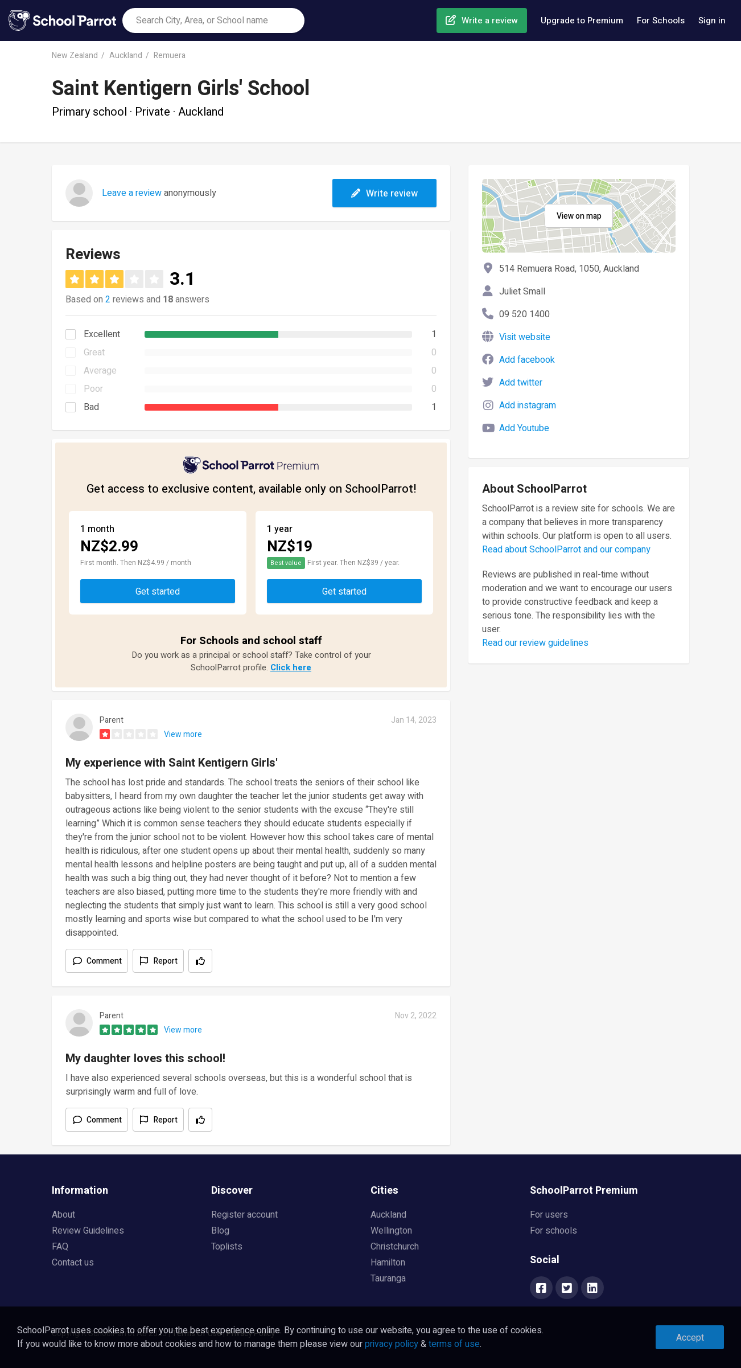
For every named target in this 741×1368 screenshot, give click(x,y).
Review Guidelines (88, 1231)
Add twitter (520, 383)
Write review (384, 193)
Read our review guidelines (535, 643)
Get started (157, 592)
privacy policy (391, 1344)
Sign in (712, 20)
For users (549, 1215)
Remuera (170, 56)
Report (166, 961)
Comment (104, 961)
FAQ (60, 1247)
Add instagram (527, 405)
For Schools (661, 20)
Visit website (524, 337)
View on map (579, 216)
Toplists (226, 1247)
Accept (690, 1338)
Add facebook (527, 360)
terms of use (454, 1344)
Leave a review (132, 193)
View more (183, 734)
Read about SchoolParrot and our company (566, 549)
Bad (91, 407)
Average (100, 371)
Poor (93, 389)
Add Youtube (524, 428)
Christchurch (394, 1247)
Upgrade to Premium (582, 20)
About (63, 1215)
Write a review (490, 20)
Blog (220, 1231)
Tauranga (388, 1278)
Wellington (391, 1231)
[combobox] (213, 20)
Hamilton (387, 1262)
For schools (553, 1231)
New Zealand (75, 56)
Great (94, 352)
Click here (290, 667)
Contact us (73, 1262)
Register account (244, 1215)
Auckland (125, 56)
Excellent (102, 334)
